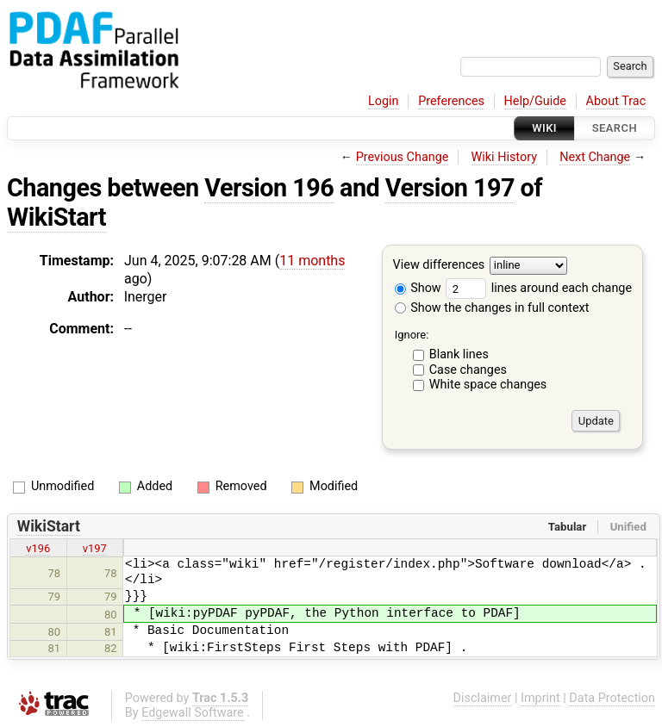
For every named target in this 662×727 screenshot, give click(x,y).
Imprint (540, 698)
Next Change (594, 157)
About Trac (616, 101)
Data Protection (612, 698)
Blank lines (459, 354)
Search (614, 127)
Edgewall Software (192, 712)
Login (383, 101)
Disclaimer (482, 698)
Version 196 (269, 187)
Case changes (468, 370)
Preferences (451, 101)
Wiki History (504, 157)
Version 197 (450, 187)
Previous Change (402, 157)
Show (418, 288)
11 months (312, 260)
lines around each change (539, 288)
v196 (38, 548)
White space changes (488, 384)
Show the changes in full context (492, 308)
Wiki (544, 127)
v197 (95, 548)
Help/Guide (535, 101)
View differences (439, 265)
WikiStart (56, 217)
